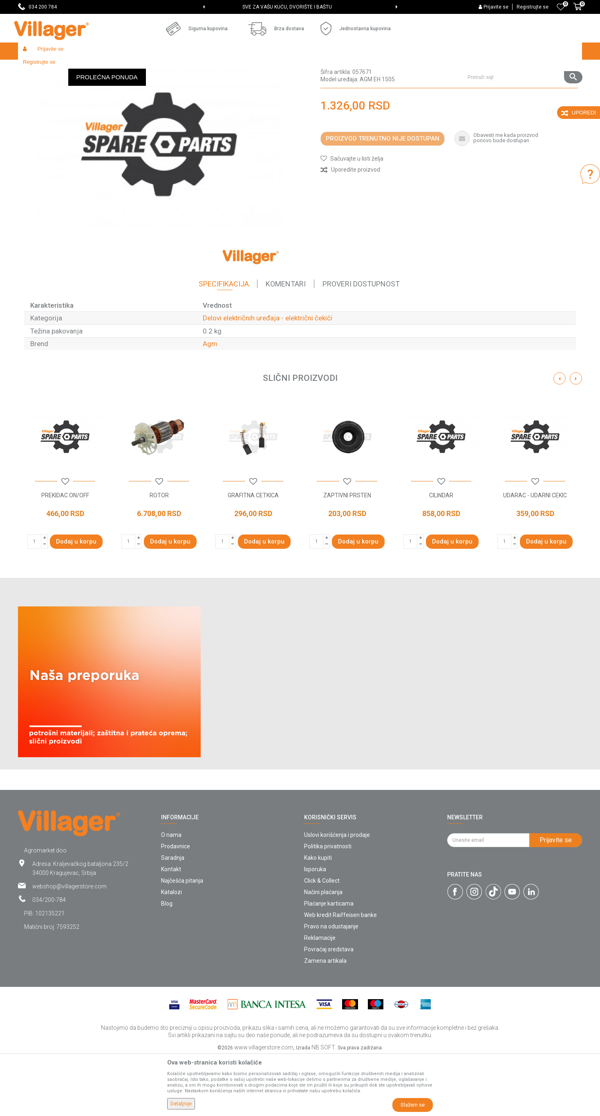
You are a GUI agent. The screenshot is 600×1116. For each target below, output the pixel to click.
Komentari (286, 343)
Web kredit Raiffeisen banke (340, 974)
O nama (171, 894)
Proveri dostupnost (361, 343)
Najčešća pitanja (182, 940)
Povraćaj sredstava (329, 1009)
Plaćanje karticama (329, 963)
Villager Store (33, 68)
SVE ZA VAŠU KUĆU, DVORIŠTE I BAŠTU (299, 7)
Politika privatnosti (327, 906)
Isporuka (315, 929)
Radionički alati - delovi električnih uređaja (198, 68)
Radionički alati (125, 68)
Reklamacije (320, 997)
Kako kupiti (318, 917)
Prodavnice (175, 906)
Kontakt (171, 929)
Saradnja (172, 917)
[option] (300, 7)
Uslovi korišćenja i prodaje (337, 894)
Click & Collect (322, 940)
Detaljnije (181, 1104)
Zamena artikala (325, 1020)
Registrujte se (533, 7)
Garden (92, 68)
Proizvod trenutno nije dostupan (382, 198)
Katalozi (171, 951)
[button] (521, 51)
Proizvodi (67, 68)
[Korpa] (577, 11)
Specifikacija (224, 343)
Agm (210, 403)
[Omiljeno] (561, 7)
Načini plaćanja (323, 951)
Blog (166, 963)
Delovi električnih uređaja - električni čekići (303, 68)
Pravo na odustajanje (331, 986)
